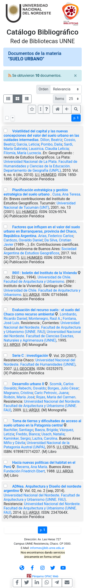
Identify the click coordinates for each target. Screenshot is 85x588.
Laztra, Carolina (44, 438)
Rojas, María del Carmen (55, 397)
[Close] (75, 75)
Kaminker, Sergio (17, 438)
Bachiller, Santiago (18, 430)
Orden (43, 89)
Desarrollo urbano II (28, 384)
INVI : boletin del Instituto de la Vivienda (44, 273)
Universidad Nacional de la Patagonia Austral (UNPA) (37, 445)
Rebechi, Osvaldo (32, 388)
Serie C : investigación (30, 355)
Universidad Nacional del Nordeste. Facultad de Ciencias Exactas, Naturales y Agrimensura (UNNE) (42, 336)
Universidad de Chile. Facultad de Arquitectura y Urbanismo (37, 279)
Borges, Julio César (63, 388)
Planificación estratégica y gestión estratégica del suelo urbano (36, 192)
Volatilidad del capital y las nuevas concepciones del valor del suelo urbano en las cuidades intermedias (41, 135)
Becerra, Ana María (32, 467)
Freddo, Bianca (28, 434)
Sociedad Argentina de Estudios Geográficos (40, 251)
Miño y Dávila (14, 443)
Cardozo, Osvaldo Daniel (23, 240)
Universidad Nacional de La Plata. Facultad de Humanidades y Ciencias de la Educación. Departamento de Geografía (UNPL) (40, 165)
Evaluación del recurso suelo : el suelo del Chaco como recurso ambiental (42, 312)
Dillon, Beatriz (51, 140)
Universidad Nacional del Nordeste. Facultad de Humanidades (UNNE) (39, 362)
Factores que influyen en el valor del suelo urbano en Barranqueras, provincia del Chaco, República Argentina (42, 231)
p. (76, 118)
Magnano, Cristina (18, 393)
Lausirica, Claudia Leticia (49, 148)
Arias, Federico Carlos (55, 236)
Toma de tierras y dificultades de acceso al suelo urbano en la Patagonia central (42, 423)
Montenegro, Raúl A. (45, 318)
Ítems (59, 99)
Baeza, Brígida (46, 430)
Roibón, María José (19, 397)
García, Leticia (28, 144)
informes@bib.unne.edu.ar (47, 548)
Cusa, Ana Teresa (66, 194)
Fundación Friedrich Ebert (24, 471)
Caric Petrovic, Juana (51, 393)
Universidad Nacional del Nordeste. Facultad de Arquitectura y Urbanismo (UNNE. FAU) (42, 327)
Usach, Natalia (53, 434)
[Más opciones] (40, 109)
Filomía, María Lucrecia (22, 153)
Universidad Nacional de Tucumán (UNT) (39, 205)
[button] (46, 109)
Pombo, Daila (51, 144)
